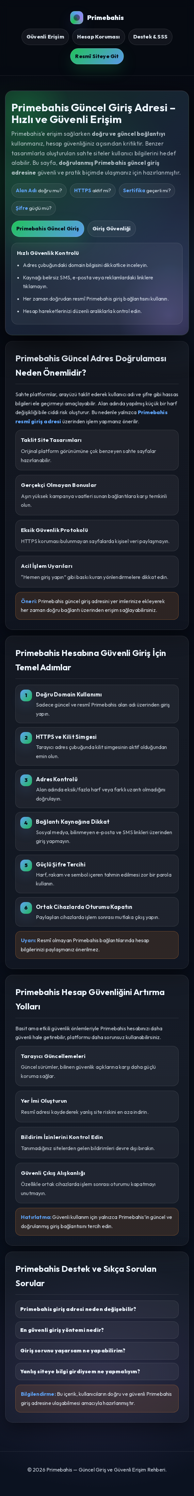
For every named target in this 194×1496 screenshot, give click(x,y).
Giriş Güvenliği (111, 228)
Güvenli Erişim (45, 36)
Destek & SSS (150, 36)
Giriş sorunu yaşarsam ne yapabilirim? (72, 1350)
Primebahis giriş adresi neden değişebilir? (78, 1309)
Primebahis (97, 17)
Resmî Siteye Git (97, 56)
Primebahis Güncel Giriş (47, 228)
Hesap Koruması (98, 36)
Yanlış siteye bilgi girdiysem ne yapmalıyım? (80, 1371)
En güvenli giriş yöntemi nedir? (62, 1330)
